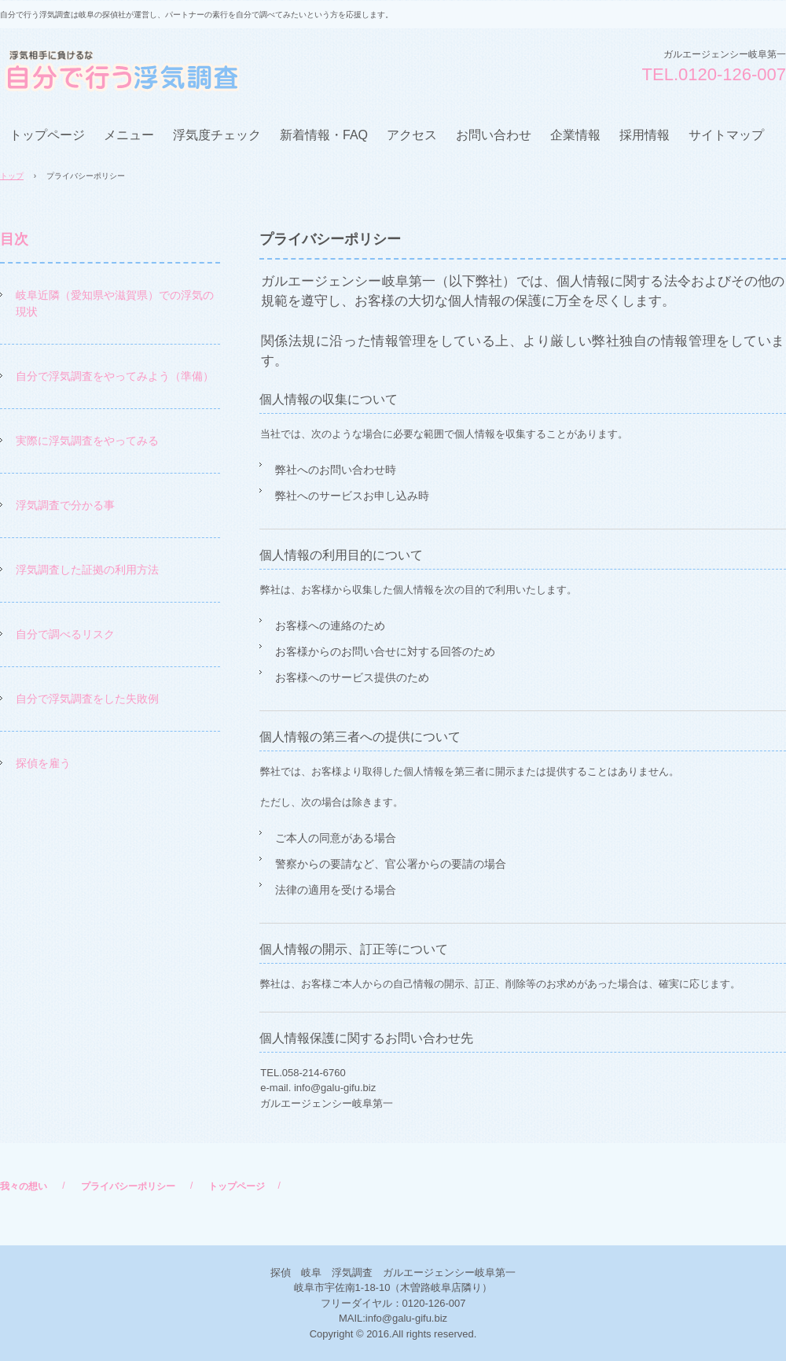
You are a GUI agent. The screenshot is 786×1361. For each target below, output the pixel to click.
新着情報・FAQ (324, 135)
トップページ (47, 135)
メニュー (129, 135)
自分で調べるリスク (65, 634)
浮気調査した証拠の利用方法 (87, 569)
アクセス (412, 135)
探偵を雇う (43, 763)
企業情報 (575, 135)
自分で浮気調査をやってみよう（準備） (115, 376)
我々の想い (23, 1186)
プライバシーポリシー (128, 1186)
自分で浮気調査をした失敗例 (87, 698)
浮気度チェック (217, 135)
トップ (12, 176)
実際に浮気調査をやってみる (87, 440)
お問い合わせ (493, 135)
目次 (14, 239)
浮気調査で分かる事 (65, 505)
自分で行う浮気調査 (119, 70)
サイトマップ (726, 135)
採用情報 (644, 135)
